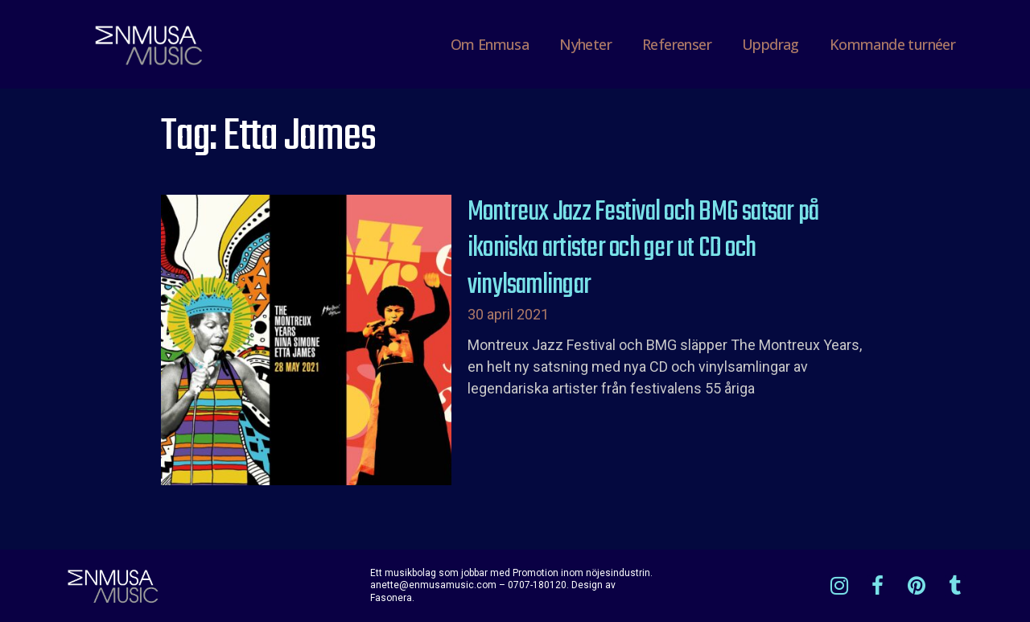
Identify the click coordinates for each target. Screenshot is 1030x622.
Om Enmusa (490, 44)
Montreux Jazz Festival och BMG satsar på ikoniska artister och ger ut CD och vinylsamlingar (643, 249)
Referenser (676, 44)
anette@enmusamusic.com (433, 585)
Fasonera (391, 597)
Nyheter (585, 44)
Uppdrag (770, 44)
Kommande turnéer (892, 44)
